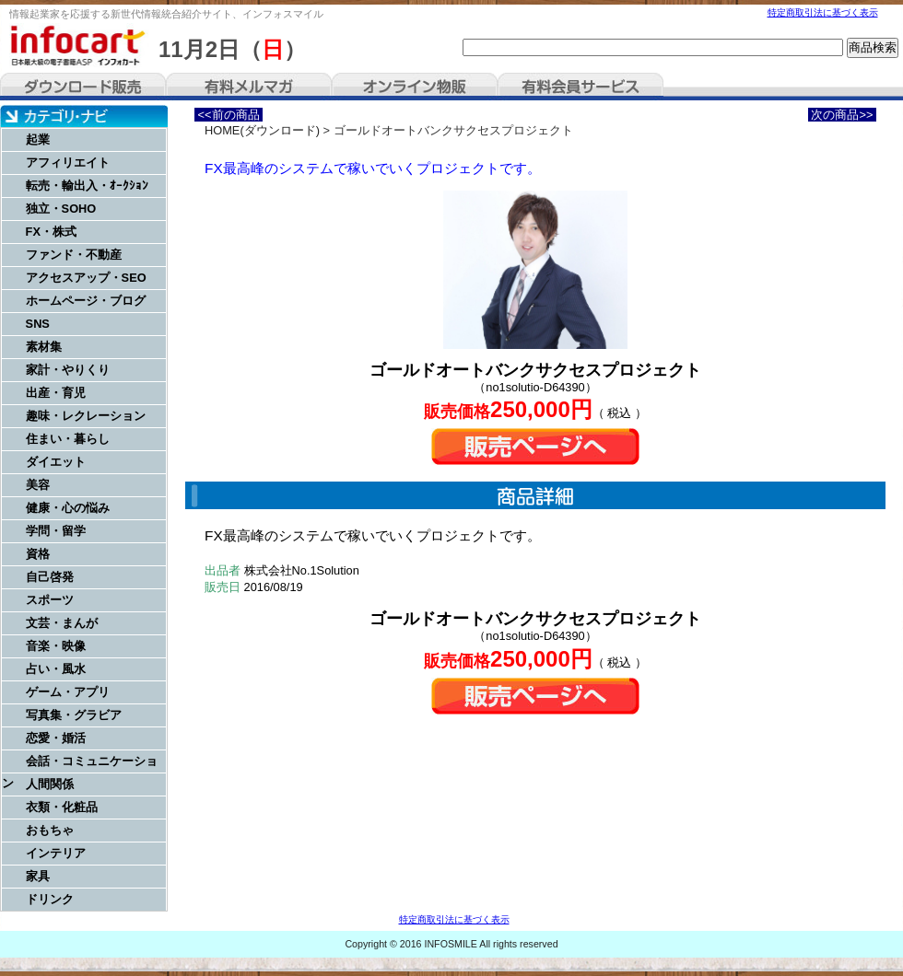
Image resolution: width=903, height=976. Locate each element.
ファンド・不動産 (74, 254)
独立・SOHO (61, 208)
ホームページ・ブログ (86, 301)
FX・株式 (51, 231)
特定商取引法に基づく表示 (823, 12)
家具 (38, 876)
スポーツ (50, 600)
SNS (38, 324)
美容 (38, 485)
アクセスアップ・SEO (86, 278)
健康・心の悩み (68, 508)
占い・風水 (56, 669)
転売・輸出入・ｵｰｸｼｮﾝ (87, 185)
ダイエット (56, 462)
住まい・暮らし (68, 439)
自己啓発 (50, 577)
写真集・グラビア (74, 715)
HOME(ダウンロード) (262, 130)
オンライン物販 (415, 86)
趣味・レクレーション (86, 416)
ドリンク (50, 899)
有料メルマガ (249, 86)
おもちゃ (50, 830)
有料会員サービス (580, 86)
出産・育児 (56, 393)
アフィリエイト (68, 162)
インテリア (56, 853)
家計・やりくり (68, 370)
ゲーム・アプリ (68, 692)
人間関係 (50, 784)
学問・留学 (56, 531)
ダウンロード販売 (83, 86)
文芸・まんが (62, 623)
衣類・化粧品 (62, 807)
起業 (38, 139)
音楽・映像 (56, 646)
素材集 (44, 347)
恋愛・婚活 (56, 738)
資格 (38, 554)
